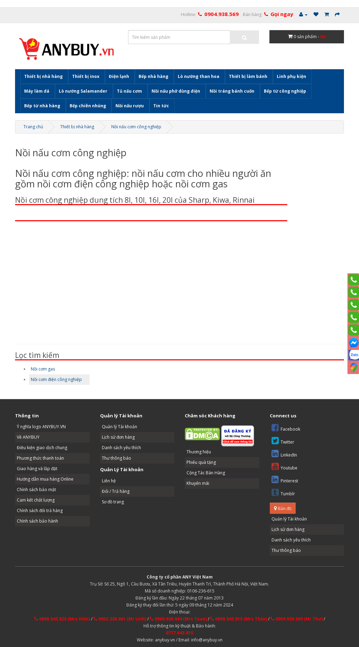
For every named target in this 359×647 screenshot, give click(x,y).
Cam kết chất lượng (36, 500)
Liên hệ (109, 481)
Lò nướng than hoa (198, 76)
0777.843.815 (179, 633)
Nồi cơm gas (43, 369)
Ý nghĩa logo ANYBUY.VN (41, 427)
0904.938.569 (221, 13)
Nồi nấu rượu (129, 106)
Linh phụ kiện (291, 76)
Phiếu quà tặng (201, 462)
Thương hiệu (198, 452)
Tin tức (161, 106)
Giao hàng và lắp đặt (37, 469)
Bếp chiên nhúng (88, 106)
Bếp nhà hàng (153, 76)
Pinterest (285, 479)
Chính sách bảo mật (36, 490)
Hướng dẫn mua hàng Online (45, 479)
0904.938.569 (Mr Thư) (296, 619)
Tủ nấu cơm (129, 91)
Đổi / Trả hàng (115, 491)
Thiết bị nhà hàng (43, 76)
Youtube (284, 466)
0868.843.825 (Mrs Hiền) (62, 619)
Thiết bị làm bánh (248, 76)
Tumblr (283, 492)
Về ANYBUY (28, 437)
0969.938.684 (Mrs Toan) (178, 619)
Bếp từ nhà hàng (42, 106)
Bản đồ (282, 508)
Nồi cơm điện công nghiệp (56, 379)
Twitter (283, 440)
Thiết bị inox (85, 76)
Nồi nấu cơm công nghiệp (136, 127)
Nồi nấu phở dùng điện (176, 91)
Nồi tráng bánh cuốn (232, 91)
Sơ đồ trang (113, 502)
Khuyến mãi (197, 483)
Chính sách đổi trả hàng (40, 510)
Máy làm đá (36, 91)
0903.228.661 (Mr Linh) (119, 619)
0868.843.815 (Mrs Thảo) (238, 619)
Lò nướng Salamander (83, 91)
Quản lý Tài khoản (119, 427)
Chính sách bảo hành (37, 521)
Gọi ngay (281, 13)
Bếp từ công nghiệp (285, 91)
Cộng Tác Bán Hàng (205, 473)
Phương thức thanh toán (40, 458)
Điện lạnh (119, 76)
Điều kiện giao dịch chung (42, 448)
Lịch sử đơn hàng (118, 437)
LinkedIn (284, 453)
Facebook (286, 427)
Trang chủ (33, 127)
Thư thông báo (116, 458)
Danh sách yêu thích (121, 448)
